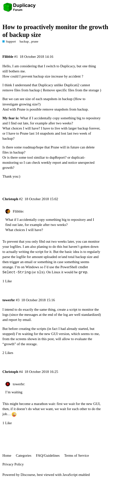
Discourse (28, 475)
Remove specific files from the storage (71, 90)
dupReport (57, 157)
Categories (23, 455)
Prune (21, 109)
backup (24, 41)
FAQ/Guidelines (48, 455)
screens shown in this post (35, 339)
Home (6, 455)
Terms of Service (76, 455)
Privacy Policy (13, 464)
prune (34, 41)
